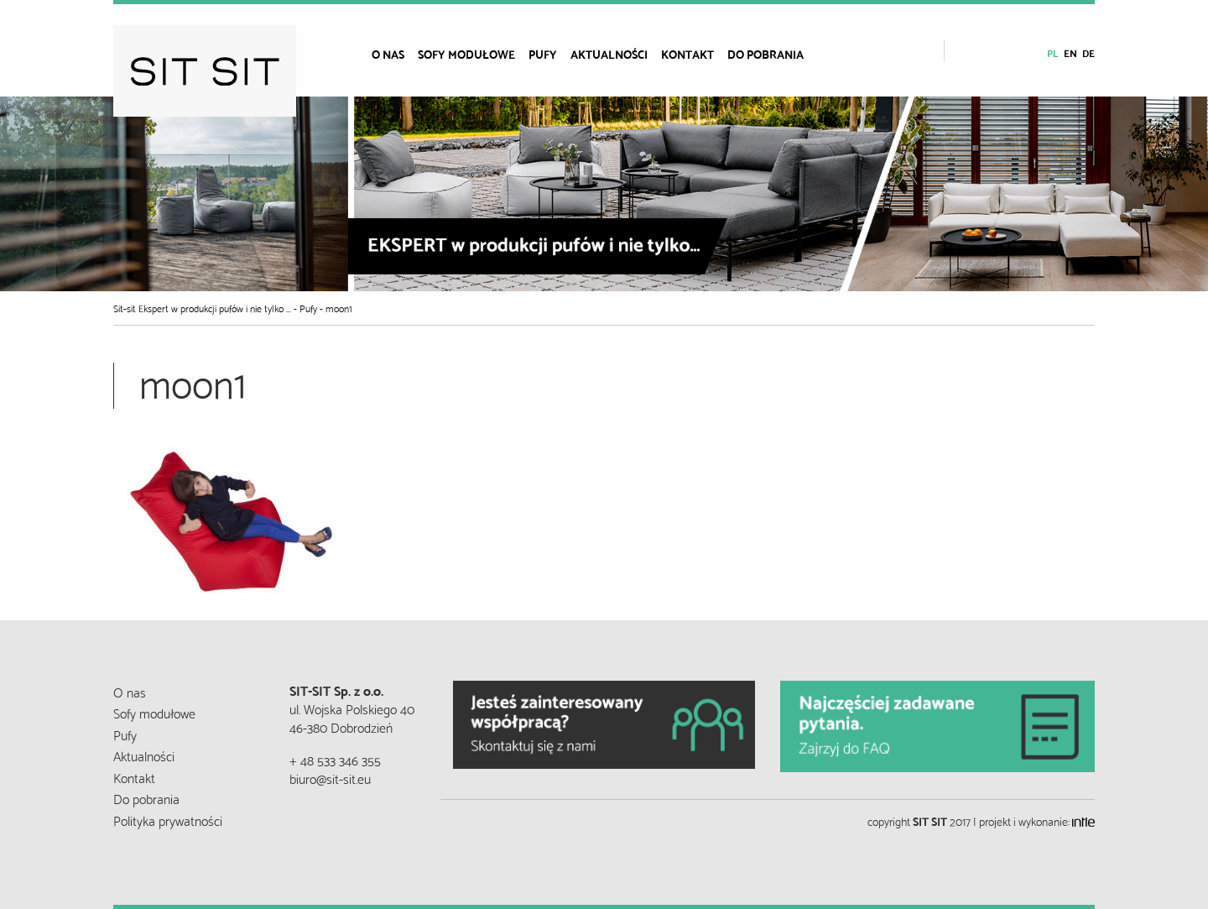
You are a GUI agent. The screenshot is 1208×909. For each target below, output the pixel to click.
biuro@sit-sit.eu (330, 777)
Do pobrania (765, 54)
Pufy (542, 54)
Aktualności (609, 54)
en (1070, 52)
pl (1053, 52)
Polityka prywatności (167, 819)
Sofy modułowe (466, 54)
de (1088, 52)
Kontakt (687, 54)
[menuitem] (395, 54)
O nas (388, 54)
